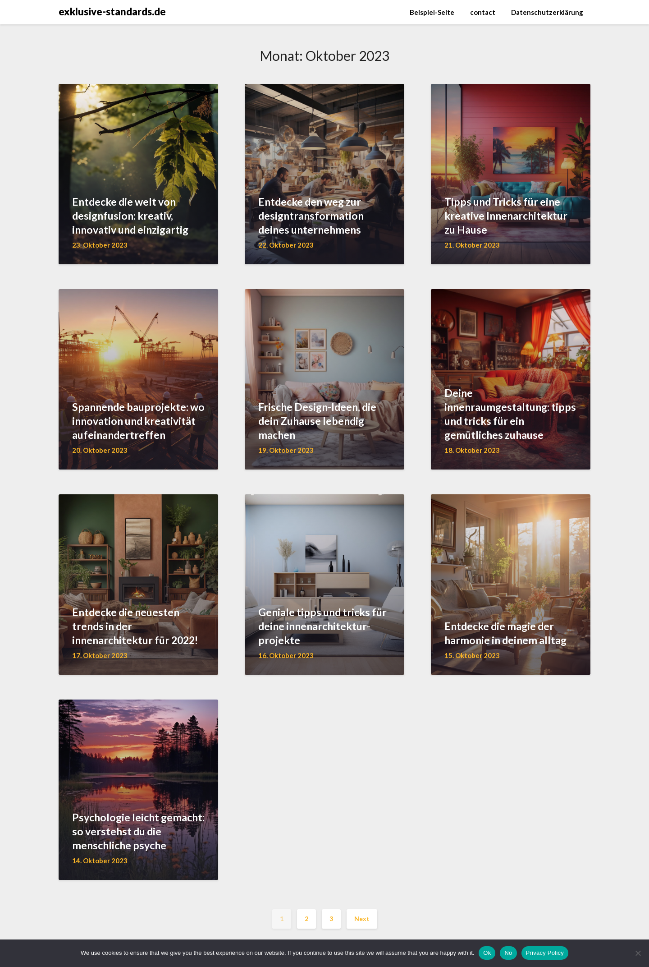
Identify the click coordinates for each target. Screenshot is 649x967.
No (508, 952)
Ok (487, 952)
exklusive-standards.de (112, 11)
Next (362, 918)
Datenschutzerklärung (547, 12)
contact (482, 12)
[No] (637, 953)
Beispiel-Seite (432, 12)
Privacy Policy (545, 952)
